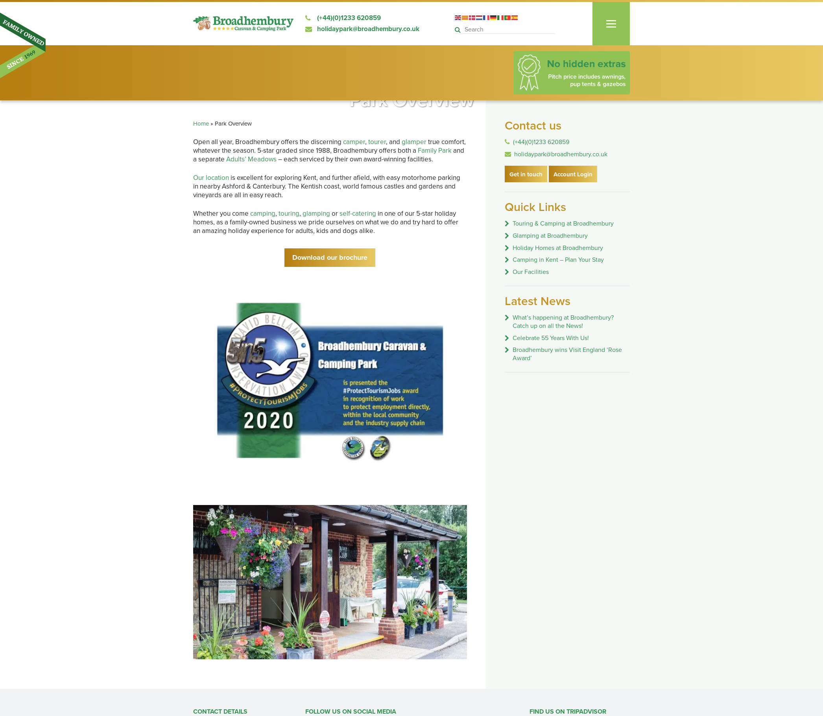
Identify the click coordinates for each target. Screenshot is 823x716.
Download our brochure (329, 257)
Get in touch (526, 174)
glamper (414, 142)
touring (289, 213)
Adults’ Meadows (251, 159)
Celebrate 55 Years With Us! (551, 338)
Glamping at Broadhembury (550, 236)
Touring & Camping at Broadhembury (563, 224)
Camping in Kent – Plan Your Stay (558, 260)
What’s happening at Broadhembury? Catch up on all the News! (563, 322)
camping (262, 213)
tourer (377, 142)
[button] (459, 30)
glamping (316, 213)
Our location (211, 178)
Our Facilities (531, 272)
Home (201, 123)
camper (354, 142)
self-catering (358, 213)
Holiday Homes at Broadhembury (558, 248)
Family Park (435, 150)
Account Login (573, 174)
